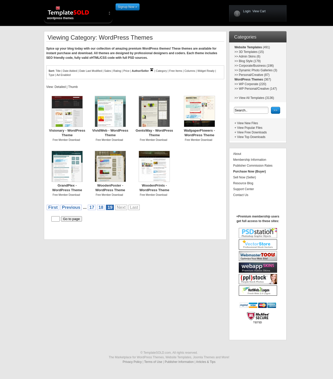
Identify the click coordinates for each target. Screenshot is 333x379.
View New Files (247, 123)
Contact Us (240, 195)
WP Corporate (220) (252, 84)
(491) (266, 47)
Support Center (243, 189)
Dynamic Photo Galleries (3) (258, 70)
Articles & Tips (206, 362)
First (53, 207)
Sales (107, 70)
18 (101, 207)
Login (247, 11)
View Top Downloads (251, 137)
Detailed (60, 87)
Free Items (175, 70)
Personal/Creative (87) (254, 75)
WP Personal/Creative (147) (258, 88)
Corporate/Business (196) (256, 65)
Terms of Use (153, 362)
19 (110, 207)
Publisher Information (179, 362)
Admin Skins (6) (249, 56)
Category (161, 70)
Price (126, 70)
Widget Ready (206, 70)
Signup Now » (127, 7)
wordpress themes (72, 13)
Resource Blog (243, 183)
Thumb (73, 87)
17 (91, 207)
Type (51, 74)
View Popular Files (249, 128)
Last (134, 207)
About (237, 154)
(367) (267, 79)
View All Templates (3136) (256, 98)
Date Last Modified (90, 70)
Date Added (70, 70)
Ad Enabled (63, 74)
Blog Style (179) (249, 61)
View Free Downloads (252, 132)
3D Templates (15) (251, 52)
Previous (71, 207)
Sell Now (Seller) (244, 177)
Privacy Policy (132, 362)
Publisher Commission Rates (252, 165)
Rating (117, 70)
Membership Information (249, 160)
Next (121, 207)
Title (58, 70)
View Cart (259, 11)
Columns (189, 70)
